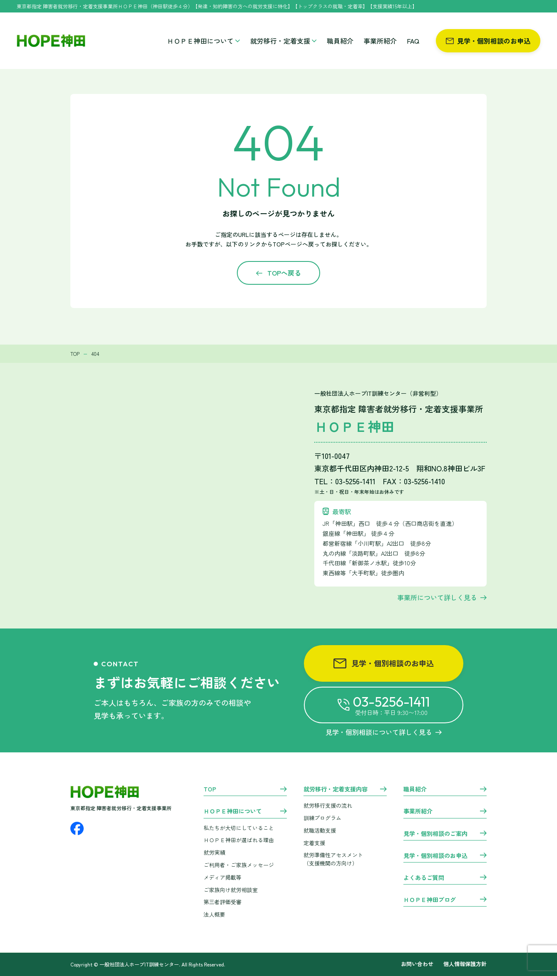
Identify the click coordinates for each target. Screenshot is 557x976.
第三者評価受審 (222, 902)
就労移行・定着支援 (283, 41)
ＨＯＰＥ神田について (203, 41)
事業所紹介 (380, 41)
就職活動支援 (319, 830)
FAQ (413, 41)
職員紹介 (340, 41)
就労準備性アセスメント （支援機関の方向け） (333, 859)
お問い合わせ (417, 964)
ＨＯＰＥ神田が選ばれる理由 (239, 840)
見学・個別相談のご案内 (435, 834)
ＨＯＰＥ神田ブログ (429, 900)
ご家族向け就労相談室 (231, 890)
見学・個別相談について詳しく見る (384, 732)
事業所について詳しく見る (437, 597)
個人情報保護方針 (465, 964)
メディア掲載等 (222, 877)
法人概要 (214, 914)
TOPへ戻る (284, 273)
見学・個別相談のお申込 (488, 41)
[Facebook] (77, 828)
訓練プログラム (322, 818)
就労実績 (214, 852)
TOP (210, 789)
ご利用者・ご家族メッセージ (239, 865)
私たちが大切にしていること (239, 828)
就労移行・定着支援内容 (335, 789)
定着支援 (314, 843)
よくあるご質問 (423, 878)
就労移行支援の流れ (327, 805)
